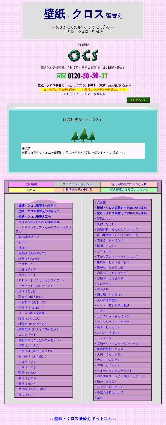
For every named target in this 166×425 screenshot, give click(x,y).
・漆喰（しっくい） (107, 327)
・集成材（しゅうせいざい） (113, 262)
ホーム (31, 189)
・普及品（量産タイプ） (32, 253)
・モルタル (101, 289)
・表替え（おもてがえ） (110, 240)
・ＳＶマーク (103, 338)
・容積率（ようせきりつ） (111, 278)
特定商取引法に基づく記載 (129, 184)
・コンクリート (26, 334)
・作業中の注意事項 (120, 213)
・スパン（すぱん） (107, 332)
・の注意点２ (38, 211)
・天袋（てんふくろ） (108, 354)
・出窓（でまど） (27, 269)
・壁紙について (104, 218)
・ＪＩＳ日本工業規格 (30, 313)
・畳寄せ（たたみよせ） (110, 267)
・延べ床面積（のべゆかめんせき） (117, 235)
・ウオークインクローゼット (113, 370)
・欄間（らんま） (106, 245)
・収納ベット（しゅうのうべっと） (117, 343)
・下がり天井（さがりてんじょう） (117, 256)
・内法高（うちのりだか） (111, 273)
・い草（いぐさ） (27, 367)
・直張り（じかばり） (30, 307)
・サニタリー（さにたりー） (113, 321)
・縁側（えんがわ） (29, 258)
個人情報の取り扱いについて (129, 189)
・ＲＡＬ (100, 311)
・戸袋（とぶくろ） (107, 365)
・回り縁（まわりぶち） (32, 389)
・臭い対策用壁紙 (106, 300)
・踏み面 (21, 247)
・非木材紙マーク (27, 237)
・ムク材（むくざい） (108, 387)
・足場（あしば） (27, 291)
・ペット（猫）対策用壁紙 (111, 305)
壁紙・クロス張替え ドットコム (83, 418)
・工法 (33, 216)
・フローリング (26, 361)
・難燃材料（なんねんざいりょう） (117, 229)
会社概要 (31, 184)
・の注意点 (36, 205)
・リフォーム (103, 251)
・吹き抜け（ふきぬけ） (32, 356)
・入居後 (100, 202)
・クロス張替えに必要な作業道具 (38, 222)
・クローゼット (104, 283)
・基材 (98, 397)
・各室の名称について (108, 392)
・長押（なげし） (106, 224)
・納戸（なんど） (106, 381)
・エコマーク (24, 264)
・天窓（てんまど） (107, 359)
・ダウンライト (26, 275)
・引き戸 (21, 242)
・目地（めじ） (26, 394)
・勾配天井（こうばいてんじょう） (39, 340)
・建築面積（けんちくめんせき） (38, 329)
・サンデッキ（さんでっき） (113, 316)
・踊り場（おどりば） (108, 294)
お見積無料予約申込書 (77, 189)
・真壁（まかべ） (27, 383)
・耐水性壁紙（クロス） (110, 349)
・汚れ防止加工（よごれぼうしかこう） (120, 376)
